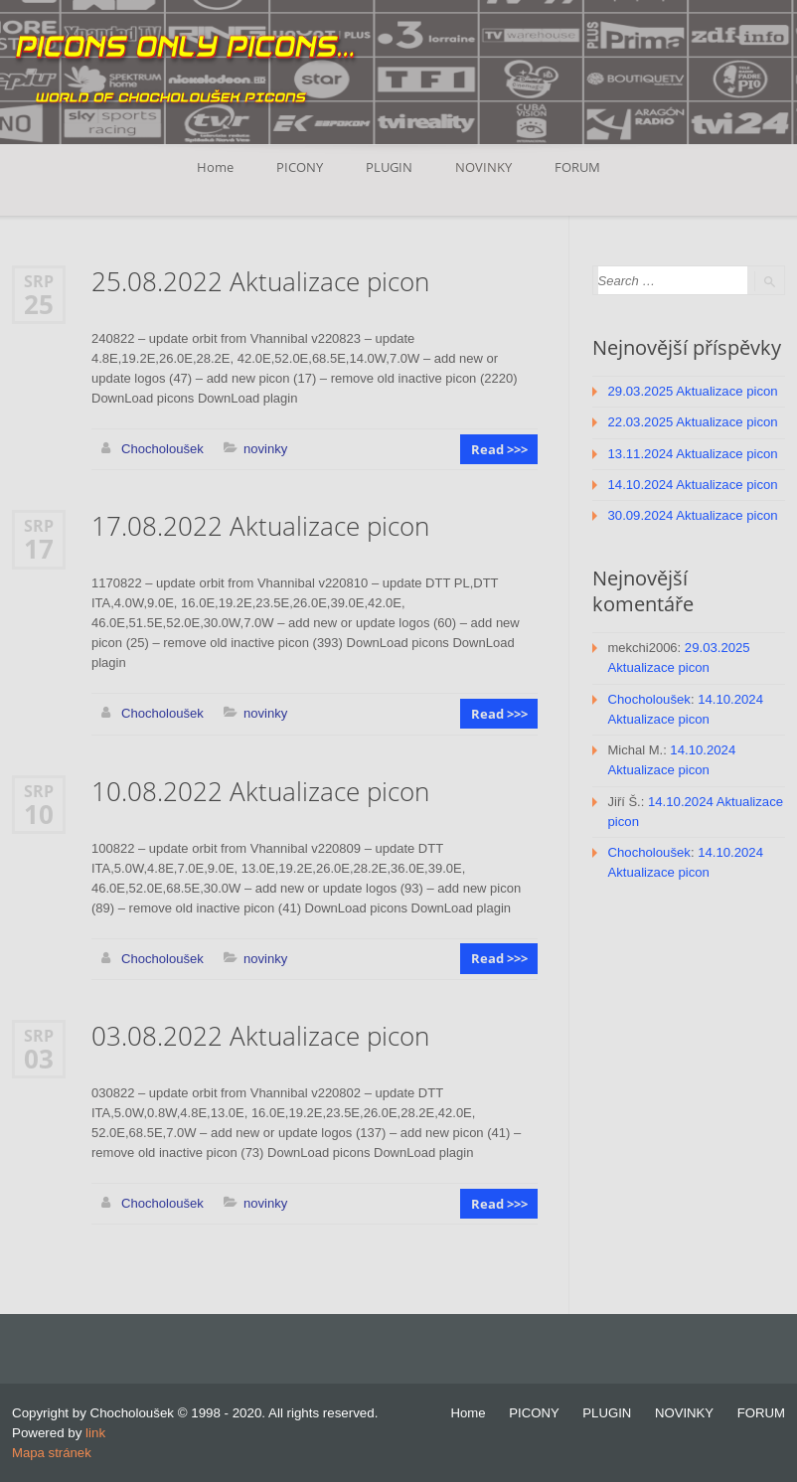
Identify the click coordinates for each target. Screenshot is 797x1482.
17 (39, 549)
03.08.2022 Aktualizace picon (260, 1035)
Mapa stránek (51, 1451)
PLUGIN (389, 167)
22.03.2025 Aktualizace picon (692, 421)
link (95, 1431)
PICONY (298, 167)
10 (39, 813)
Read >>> (499, 449)
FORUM (578, 167)
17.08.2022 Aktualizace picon (260, 526)
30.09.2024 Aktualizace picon (692, 514)
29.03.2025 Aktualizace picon (692, 391)
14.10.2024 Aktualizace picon (692, 483)
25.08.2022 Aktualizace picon (260, 281)
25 (39, 304)
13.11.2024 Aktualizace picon (692, 452)
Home (214, 167)
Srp (39, 280)
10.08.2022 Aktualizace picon (260, 790)
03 (39, 1057)
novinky (264, 448)
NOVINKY (484, 167)
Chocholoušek (162, 448)
